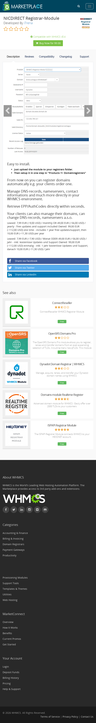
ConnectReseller (62, 303)
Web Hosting (10, 600)
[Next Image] (88, 111)
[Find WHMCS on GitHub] (45, 509)
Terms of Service (50, 716)
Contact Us (87, 716)
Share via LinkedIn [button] (21, 274)
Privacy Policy (70, 716)
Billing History (11, 677)
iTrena (28, 23)
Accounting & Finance (15, 533)
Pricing (7, 683)
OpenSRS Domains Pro (62, 333)
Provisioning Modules (15, 577)
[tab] (13, 57)
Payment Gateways (14, 549)
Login (6, 666)
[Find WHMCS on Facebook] (6, 509)
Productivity (9, 555)
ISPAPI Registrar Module (62, 425)
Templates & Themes (15, 588)
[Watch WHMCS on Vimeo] (37, 509)
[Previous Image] (8, 111)
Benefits (7, 633)
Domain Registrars (13, 544)
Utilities (7, 594)
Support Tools (11, 583)
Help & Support (12, 689)
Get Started (9, 644)
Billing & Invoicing (13, 538)
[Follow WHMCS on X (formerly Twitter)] (13, 509)
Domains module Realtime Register (62, 395)
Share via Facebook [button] (22, 261)
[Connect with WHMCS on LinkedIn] (21, 509)
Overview (8, 622)
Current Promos (12, 638)
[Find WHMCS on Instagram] (29, 509)
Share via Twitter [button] (21, 268)
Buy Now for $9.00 (48, 43)
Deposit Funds (11, 672)
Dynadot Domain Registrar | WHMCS (62, 364)
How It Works (10, 627)
